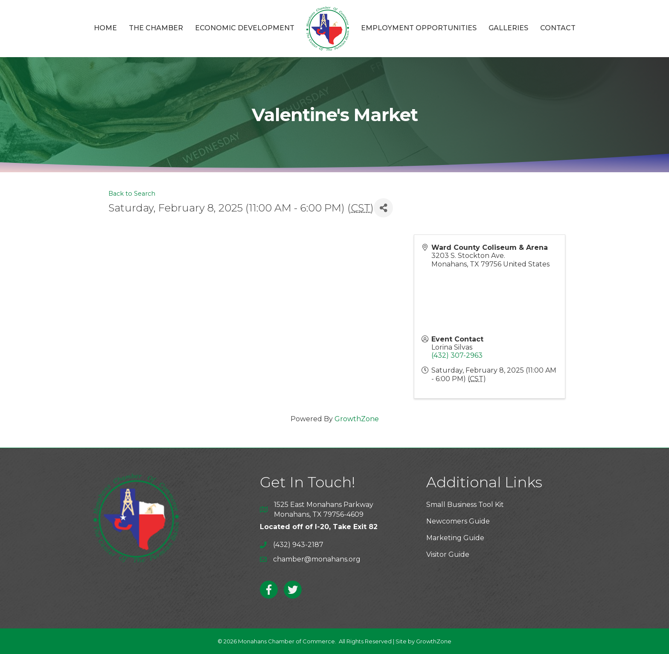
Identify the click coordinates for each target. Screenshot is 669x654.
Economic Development (244, 28)
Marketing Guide (455, 538)
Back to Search (131, 193)
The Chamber (156, 28)
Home (105, 28)
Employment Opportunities (419, 28)
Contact (558, 28)
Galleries (508, 28)
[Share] (383, 207)
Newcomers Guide (458, 521)
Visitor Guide (447, 554)
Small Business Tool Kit (465, 505)
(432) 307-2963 (457, 355)
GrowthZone (356, 419)
